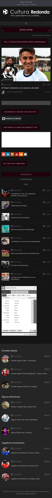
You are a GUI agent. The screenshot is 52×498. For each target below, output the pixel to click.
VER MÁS (47, 92)
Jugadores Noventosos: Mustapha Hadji (25, 479)
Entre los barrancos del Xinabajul (22, 229)
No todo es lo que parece (20, 265)
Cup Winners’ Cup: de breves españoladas (25, 241)
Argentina (8, 79)
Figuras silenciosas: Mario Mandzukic (24, 420)
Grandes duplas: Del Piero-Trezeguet (24, 386)
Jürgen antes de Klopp (9, 35)
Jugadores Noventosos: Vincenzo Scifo (25, 466)
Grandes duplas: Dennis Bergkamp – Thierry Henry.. (29, 373)
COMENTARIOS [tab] (26, 179)
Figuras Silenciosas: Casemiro (21, 432)
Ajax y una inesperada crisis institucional (25, 253)
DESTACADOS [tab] (26, 174)
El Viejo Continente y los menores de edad (20, 88)
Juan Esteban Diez (14, 92)
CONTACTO (32, 4)
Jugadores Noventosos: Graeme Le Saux (25, 453)
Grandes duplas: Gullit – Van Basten (23, 360)
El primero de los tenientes (20, 217)
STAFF (18, 4)
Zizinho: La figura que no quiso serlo (23, 407)
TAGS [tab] (26, 184)
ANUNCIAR (25, 4)
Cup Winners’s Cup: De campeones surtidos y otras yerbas (23, 195)
